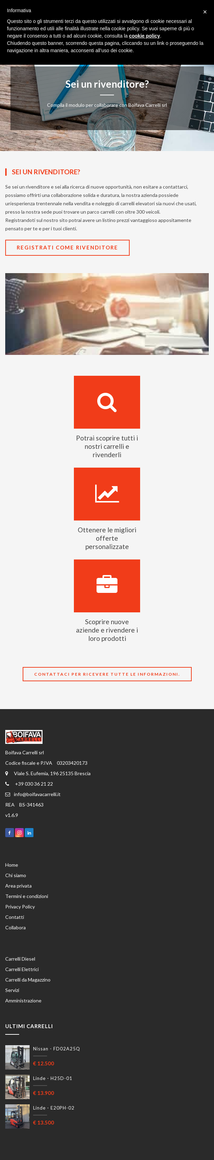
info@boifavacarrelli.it (33, 794)
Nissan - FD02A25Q (56, 1048)
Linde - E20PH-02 (54, 1108)
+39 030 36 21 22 (29, 784)
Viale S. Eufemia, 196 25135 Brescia (48, 773)
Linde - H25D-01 (52, 1078)
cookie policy (144, 36)
